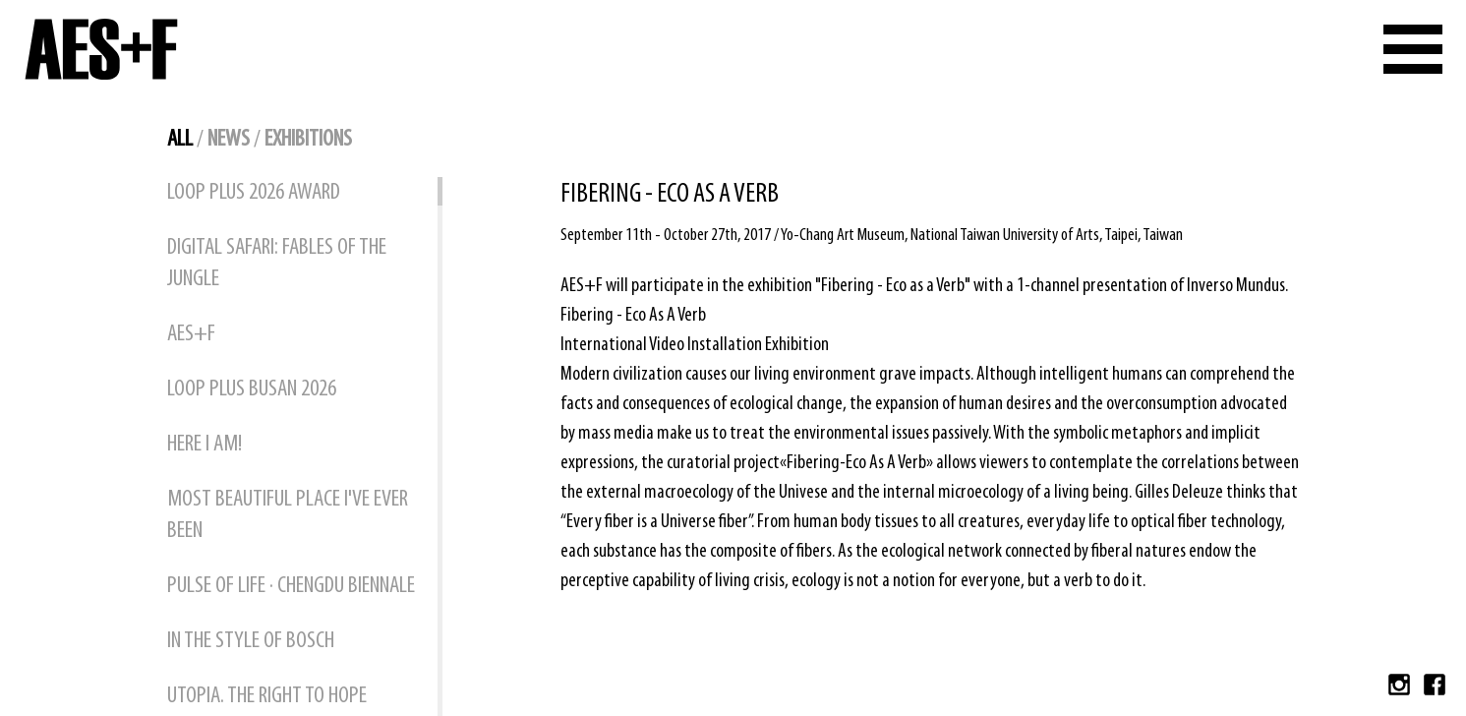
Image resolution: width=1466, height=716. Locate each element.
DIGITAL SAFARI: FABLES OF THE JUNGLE (276, 263)
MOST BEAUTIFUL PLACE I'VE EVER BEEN (287, 515)
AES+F (191, 334)
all (180, 139)
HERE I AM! (204, 444)
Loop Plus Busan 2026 (251, 389)
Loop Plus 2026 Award (253, 193)
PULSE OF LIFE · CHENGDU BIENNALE (291, 586)
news (228, 139)
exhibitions (308, 139)
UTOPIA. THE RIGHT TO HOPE (267, 696)
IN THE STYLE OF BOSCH (250, 641)
